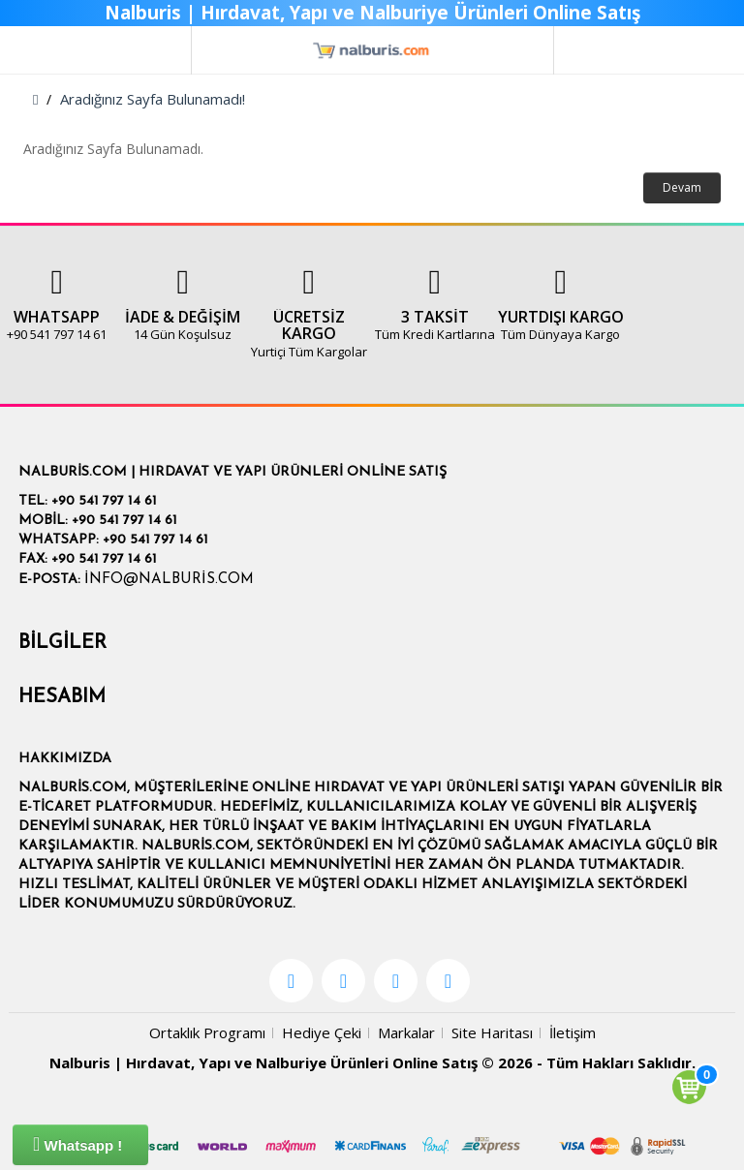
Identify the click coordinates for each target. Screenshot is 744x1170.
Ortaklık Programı (207, 1032)
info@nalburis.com (169, 579)
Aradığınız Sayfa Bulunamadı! (152, 98)
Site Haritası (492, 1032)
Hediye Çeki (321, 1032)
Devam (682, 187)
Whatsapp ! (77, 1144)
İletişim (572, 1032)
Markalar (406, 1032)
